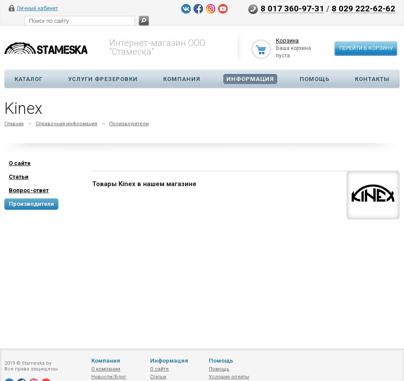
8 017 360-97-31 (292, 8)
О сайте (159, 369)
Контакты (372, 79)
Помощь (314, 79)
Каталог (28, 79)
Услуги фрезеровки (103, 79)
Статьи (158, 377)
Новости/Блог (108, 377)
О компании (105, 369)
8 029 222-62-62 (363, 8)
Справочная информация (66, 124)
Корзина (287, 40)
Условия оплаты (229, 377)
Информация (250, 79)
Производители (129, 124)
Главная (14, 124)
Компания (181, 79)
